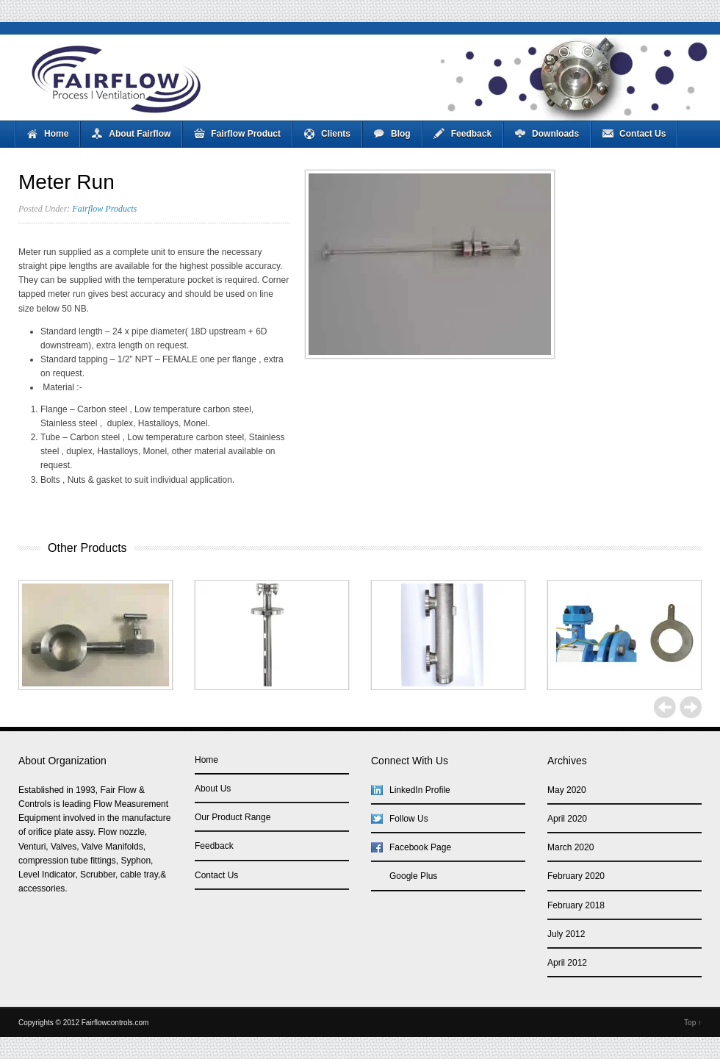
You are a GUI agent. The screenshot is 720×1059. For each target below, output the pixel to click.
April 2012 (567, 963)
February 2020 (576, 876)
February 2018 (576, 905)
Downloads (555, 134)
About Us (213, 788)
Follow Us (408, 819)
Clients (335, 134)
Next (691, 707)
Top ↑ (693, 1023)
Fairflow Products (104, 209)
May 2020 (566, 790)
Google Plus (413, 876)
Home (56, 134)
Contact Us (642, 134)
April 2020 (567, 819)
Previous (665, 707)
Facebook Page (420, 847)
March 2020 (570, 847)
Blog (401, 134)
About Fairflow (139, 134)
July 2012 (566, 934)
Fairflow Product (246, 134)
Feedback (471, 134)
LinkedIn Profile (419, 790)
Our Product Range (232, 817)
